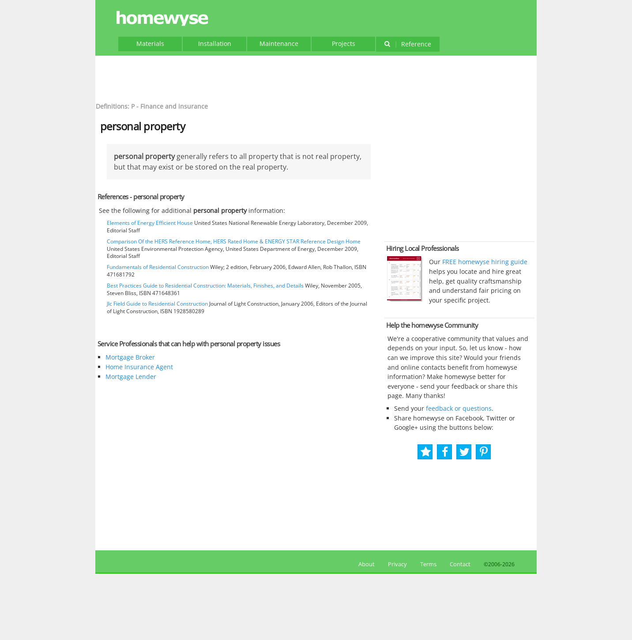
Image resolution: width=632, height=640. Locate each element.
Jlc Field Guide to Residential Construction (157, 303)
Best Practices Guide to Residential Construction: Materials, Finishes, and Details (205, 285)
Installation (214, 43)
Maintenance (279, 43)
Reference (407, 44)
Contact (460, 564)
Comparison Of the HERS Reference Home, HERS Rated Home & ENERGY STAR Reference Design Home (234, 241)
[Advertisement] (316, 78)
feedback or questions (459, 408)
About (365, 564)
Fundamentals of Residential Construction (158, 267)
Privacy (397, 564)
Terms (428, 564)
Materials (150, 43)
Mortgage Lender (130, 376)
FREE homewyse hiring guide (483, 262)
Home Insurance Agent (139, 367)
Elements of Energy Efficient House (150, 223)
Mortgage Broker (130, 357)
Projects (343, 43)
